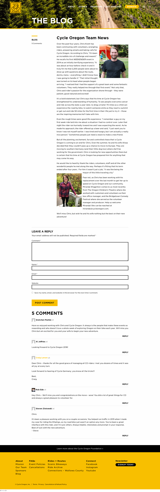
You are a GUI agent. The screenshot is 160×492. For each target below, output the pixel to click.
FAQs (32, 461)
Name (35, 264)
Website (35, 283)
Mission (20, 464)
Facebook (91, 464)
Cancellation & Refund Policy (56, 484)
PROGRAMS (96, 6)
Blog (34, 40)
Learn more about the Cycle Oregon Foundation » (80, 449)
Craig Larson (42, 358)
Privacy (41, 484)
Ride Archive (55, 467)
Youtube (91, 470)
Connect (91, 461)
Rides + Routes (57, 461)
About (19, 461)
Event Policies (37, 464)
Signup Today (126, 465)
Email (34, 274)
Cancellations (37, 467)
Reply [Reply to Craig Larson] (125, 384)
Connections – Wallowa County (66, 470)
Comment (36, 241)
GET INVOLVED (113, 6)
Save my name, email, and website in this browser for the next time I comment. (66, 293)
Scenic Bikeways (57, 464)
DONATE (132, 6)
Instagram (92, 467)
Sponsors (21, 470)
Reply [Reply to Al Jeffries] (125, 352)
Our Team (21, 467)
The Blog (52, 20)
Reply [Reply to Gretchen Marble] (125, 336)
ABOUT (71, 6)
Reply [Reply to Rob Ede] (125, 403)
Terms (35, 484)
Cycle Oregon (15, 7)
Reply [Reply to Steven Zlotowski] (125, 436)
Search (144, 7)
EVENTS (83, 6)
